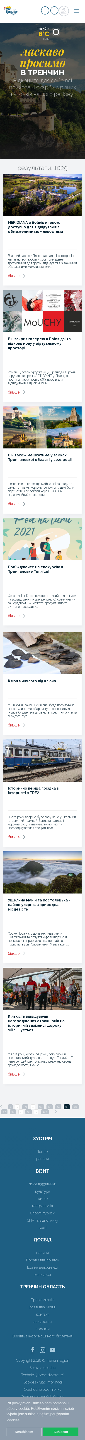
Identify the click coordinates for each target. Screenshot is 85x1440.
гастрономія (42, 1206)
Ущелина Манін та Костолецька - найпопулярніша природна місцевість (39, 904)
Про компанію (43, 1300)
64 (58, 1106)
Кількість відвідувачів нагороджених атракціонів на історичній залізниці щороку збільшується (36, 1023)
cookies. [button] (14, 1420)
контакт (42, 1314)
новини (42, 1253)
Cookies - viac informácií (43, 1382)
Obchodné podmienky (42, 1389)
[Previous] (1, 1106)
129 (45, 1111)
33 (25, 1106)
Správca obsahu (42, 1368)
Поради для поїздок (42, 1260)
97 (28, 1111)
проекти (43, 1329)
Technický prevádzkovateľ (42, 1375)
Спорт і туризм (42, 1213)
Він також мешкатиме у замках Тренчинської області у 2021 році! (40, 457)
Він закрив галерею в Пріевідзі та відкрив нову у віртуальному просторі (39, 343)
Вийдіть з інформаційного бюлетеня (42, 1336)
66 (75, 1106)
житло (42, 1198)
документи (42, 1321)
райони (42, 1159)
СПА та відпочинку (42, 1220)
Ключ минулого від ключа (32, 681)
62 (40, 1106)
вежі (42, 1228)
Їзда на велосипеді (42, 1267)
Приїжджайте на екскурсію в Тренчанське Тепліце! (35, 569)
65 (67, 1106)
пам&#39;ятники (42, 1184)
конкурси (42, 1275)
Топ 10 (42, 1152)
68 (13, 1111)
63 (49, 1106)
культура (42, 1191)
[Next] (55, 1111)
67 (4, 1111)
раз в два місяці (42, 1307)
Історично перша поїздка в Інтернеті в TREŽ (33, 790)
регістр (45, 10)
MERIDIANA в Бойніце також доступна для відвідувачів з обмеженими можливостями (35, 227)
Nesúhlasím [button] (24, 1432)
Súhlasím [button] (60, 1432)
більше (13, 276)
